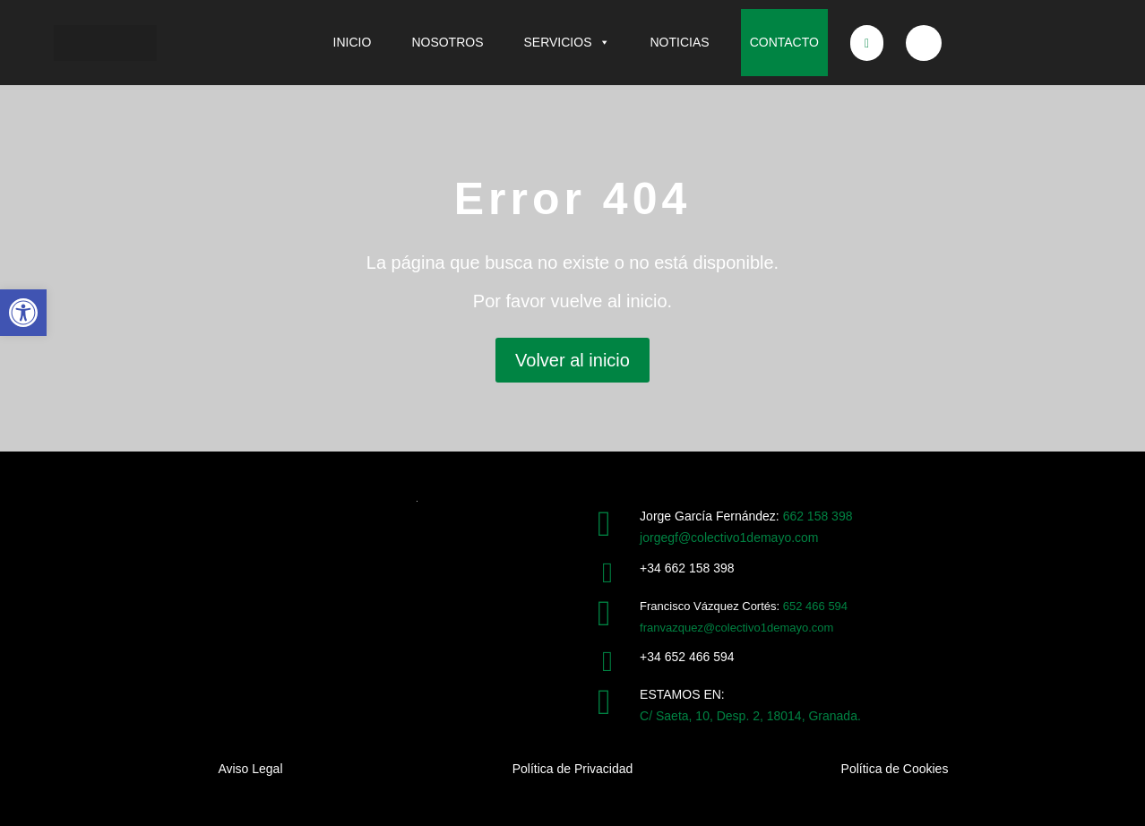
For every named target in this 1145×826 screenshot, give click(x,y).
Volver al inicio (572, 360)
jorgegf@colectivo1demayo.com (729, 537)
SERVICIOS (567, 42)
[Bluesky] (924, 43)
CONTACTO (784, 42)
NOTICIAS (680, 42)
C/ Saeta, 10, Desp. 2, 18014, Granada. (750, 716)
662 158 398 (818, 516)
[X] (867, 43)
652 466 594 (815, 606)
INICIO (352, 42)
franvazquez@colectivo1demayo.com (736, 627)
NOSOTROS (447, 42)
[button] (23, 312)
